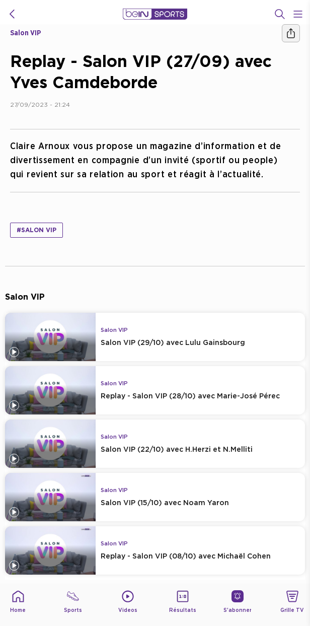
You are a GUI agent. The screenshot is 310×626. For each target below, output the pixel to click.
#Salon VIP (36, 230)
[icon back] (12, 14)
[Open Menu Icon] (298, 14)
